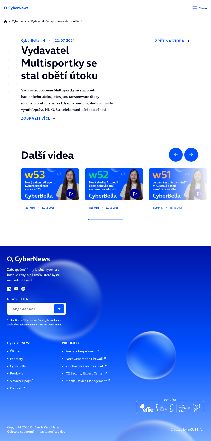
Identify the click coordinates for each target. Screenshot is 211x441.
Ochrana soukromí (20, 431)
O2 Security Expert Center (87, 373)
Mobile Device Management (88, 381)
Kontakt (17, 388)
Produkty (16, 373)
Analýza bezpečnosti (82, 351)
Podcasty (16, 359)
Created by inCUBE (187, 429)
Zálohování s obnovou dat (86, 366)
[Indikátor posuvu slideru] (105, 219)
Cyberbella (19, 21)
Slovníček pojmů (21, 381)
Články (15, 351)
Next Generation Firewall (86, 359)
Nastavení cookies (52, 431)
